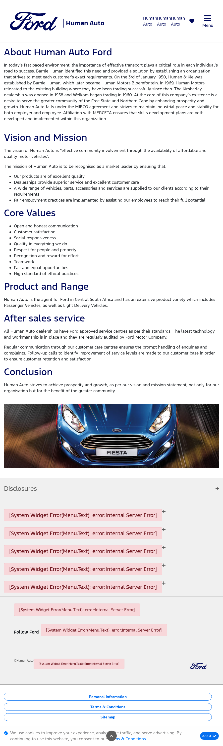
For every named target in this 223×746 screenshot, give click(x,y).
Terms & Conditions (107, 707)
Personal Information (108, 696)
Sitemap (108, 717)
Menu (207, 21)
